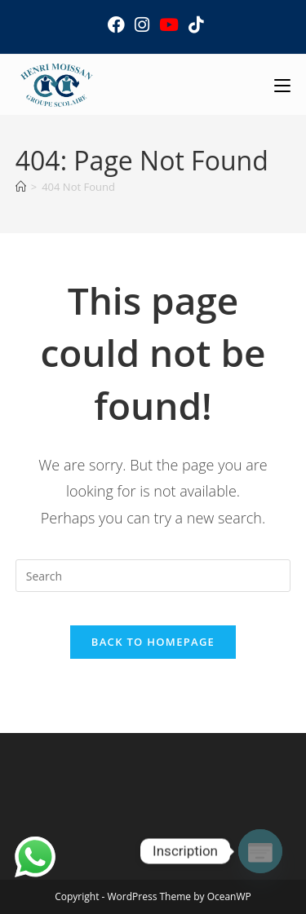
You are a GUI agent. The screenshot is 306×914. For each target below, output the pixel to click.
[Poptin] (260, 851)
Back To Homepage (153, 641)
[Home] (21, 186)
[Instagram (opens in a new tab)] (142, 24)
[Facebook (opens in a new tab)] (116, 24)
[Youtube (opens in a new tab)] (169, 24)
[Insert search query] (153, 575)
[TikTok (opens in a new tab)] (193, 24)
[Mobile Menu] (282, 84)
